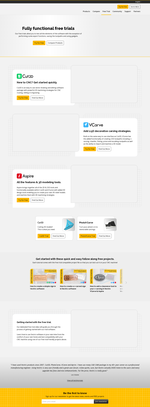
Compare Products (55, 43)
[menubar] (138, 2)
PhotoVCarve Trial (88, 236)
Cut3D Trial (43, 236)
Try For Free (123, 7)
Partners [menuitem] (137, 11)
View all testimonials (75, 380)
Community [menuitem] (117, 11)
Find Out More (37, 98)
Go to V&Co (135, 7)
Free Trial (106, 11)
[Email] (68, 401)
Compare (96, 11)
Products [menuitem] (86, 11)
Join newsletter (101, 401)
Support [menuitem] (128, 11)
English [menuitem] (138, 2)
